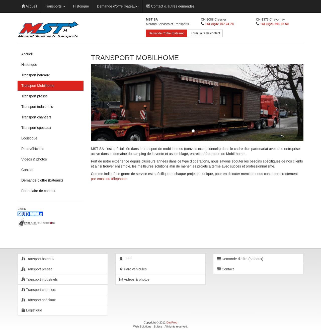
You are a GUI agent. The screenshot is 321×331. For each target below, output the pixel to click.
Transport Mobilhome (37, 86)
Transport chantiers (36, 117)
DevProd (171, 322)
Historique (81, 6)
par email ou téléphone (109, 179)
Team (125, 259)
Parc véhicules (32, 149)
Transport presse (34, 96)
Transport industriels (37, 107)
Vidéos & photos (34, 159)
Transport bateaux (35, 75)
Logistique (29, 138)
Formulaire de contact (205, 33)
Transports (55, 6)
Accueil (29, 6)
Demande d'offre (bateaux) (118, 6)
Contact (27, 170)
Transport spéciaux (36, 128)
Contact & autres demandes (170, 6)
